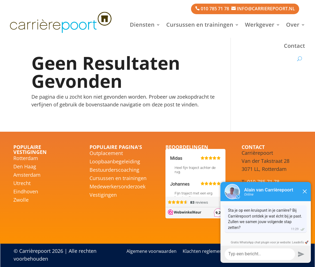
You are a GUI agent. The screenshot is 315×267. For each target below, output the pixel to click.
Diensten (142, 24)
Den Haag (24, 167)
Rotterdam (25, 158)
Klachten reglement (203, 251)
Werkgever (259, 24)
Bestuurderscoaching (114, 170)
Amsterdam (27, 175)
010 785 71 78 (215, 9)
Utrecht (22, 183)
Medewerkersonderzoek (117, 187)
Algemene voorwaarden (152, 251)
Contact (294, 45)
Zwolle (21, 200)
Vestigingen (103, 195)
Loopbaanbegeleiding (115, 162)
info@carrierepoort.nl (266, 9)
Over (292, 24)
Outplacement (106, 153)
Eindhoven (25, 192)
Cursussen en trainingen (199, 24)
